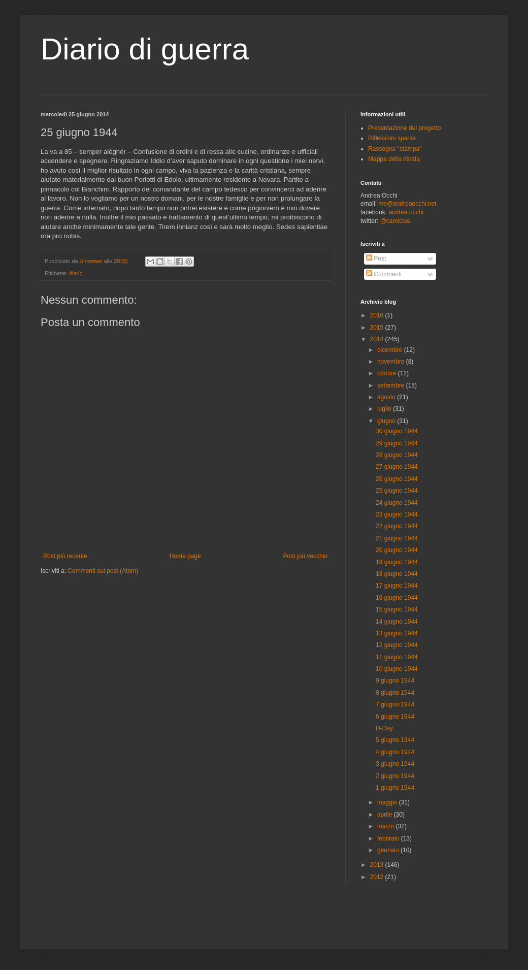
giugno (387, 421)
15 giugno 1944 (397, 609)
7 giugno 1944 (395, 704)
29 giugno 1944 (397, 443)
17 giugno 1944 (397, 585)
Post (376, 258)
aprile (385, 814)
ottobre (387, 373)
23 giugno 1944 (397, 514)
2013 (377, 864)
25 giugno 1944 (397, 490)
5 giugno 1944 (395, 739)
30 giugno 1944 (397, 431)
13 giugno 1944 (397, 633)
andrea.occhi (405, 212)
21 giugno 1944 (397, 538)
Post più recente (65, 556)
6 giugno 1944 (395, 716)
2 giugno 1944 (395, 776)
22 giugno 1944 (397, 526)
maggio (388, 802)
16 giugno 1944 (397, 597)
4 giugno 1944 (395, 752)
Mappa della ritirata (394, 159)
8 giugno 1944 (395, 692)
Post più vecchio (305, 556)
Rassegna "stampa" (394, 148)
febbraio (389, 838)
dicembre (390, 349)
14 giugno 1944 (397, 621)
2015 (377, 327)
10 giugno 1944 (397, 668)
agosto (387, 397)
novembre (391, 361)
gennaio (389, 850)
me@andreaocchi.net (407, 203)
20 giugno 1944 (397, 550)
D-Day (384, 728)
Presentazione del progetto (404, 128)
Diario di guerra (145, 49)
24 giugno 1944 (397, 502)
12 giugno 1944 (397, 645)
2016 (377, 315)
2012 (377, 877)
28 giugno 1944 (397, 455)
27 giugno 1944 (397, 466)
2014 (377, 339)
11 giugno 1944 (397, 657)
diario (75, 273)
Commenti (384, 274)
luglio (385, 408)
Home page (185, 556)
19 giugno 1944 (397, 562)
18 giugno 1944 (397, 573)
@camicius (395, 220)
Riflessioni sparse (392, 138)
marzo (386, 826)
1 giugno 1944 (395, 787)
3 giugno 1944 (395, 763)
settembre (391, 385)
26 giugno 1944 (397, 478)
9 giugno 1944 (395, 680)
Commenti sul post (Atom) (103, 570)
